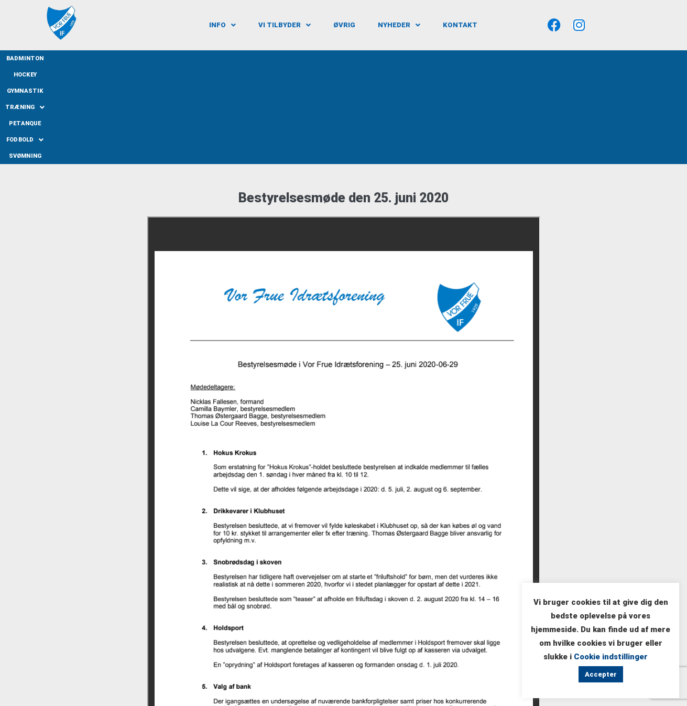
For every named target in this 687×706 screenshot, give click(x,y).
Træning (341, 58)
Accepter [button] (601, 674)
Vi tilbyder (284, 25)
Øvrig (344, 25)
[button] (222, 25)
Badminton (211, 58)
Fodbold (433, 58)
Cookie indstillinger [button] (611, 656)
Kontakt (460, 25)
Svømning (478, 58)
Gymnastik (292, 58)
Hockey (252, 58)
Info (222, 25)
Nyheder (399, 25)
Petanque (387, 58)
